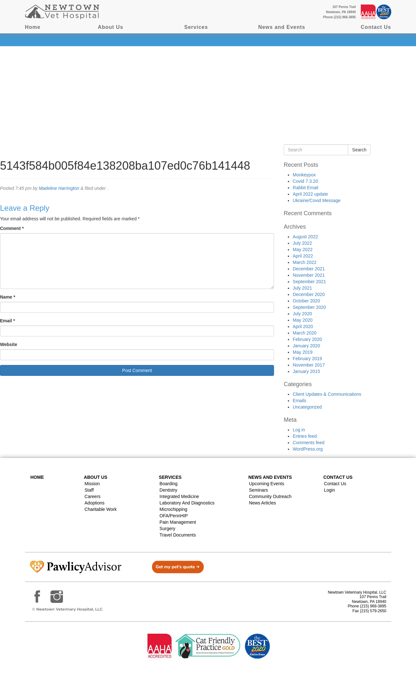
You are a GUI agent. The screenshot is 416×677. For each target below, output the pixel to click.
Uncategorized (307, 407)
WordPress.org (308, 449)
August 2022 (305, 236)
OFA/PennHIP (174, 515)
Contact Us (376, 27)
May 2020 (302, 320)
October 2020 (306, 300)
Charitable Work (100, 509)
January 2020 (306, 345)
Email (7, 320)
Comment (12, 228)
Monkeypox (304, 174)
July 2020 (302, 313)
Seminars (258, 490)
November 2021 (309, 275)
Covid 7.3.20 (305, 181)
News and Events (281, 27)
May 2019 (302, 352)
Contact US (338, 477)
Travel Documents (178, 534)
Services (196, 27)
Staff (89, 490)
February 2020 (307, 339)
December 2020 (309, 294)
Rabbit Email (305, 187)
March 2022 (304, 262)
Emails (299, 400)
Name (7, 297)
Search (359, 149)
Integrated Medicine (179, 496)
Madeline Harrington (59, 188)
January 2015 (306, 371)
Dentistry (168, 490)
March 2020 (304, 332)
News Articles (262, 502)
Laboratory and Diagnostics (187, 502)
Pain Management (178, 522)
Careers (92, 496)
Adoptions (94, 502)
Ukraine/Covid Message (317, 200)
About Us (110, 27)
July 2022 (302, 243)
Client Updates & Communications (327, 394)
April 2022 (303, 255)
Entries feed (305, 436)
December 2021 (309, 268)
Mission (92, 483)
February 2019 (307, 358)
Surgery (167, 528)
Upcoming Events (266, 483)
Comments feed (308, 442)
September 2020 (309, 307)
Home (32, 27)
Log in (299, 429)
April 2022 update (310, 194)
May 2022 (302, 249)
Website (8, 344)
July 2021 (302, 288)
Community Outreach (270, 496)
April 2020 (303, 326)
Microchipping (173, 509)
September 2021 (309, 281)
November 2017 (309, 365)
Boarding (169, 483)
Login (329, 490)
